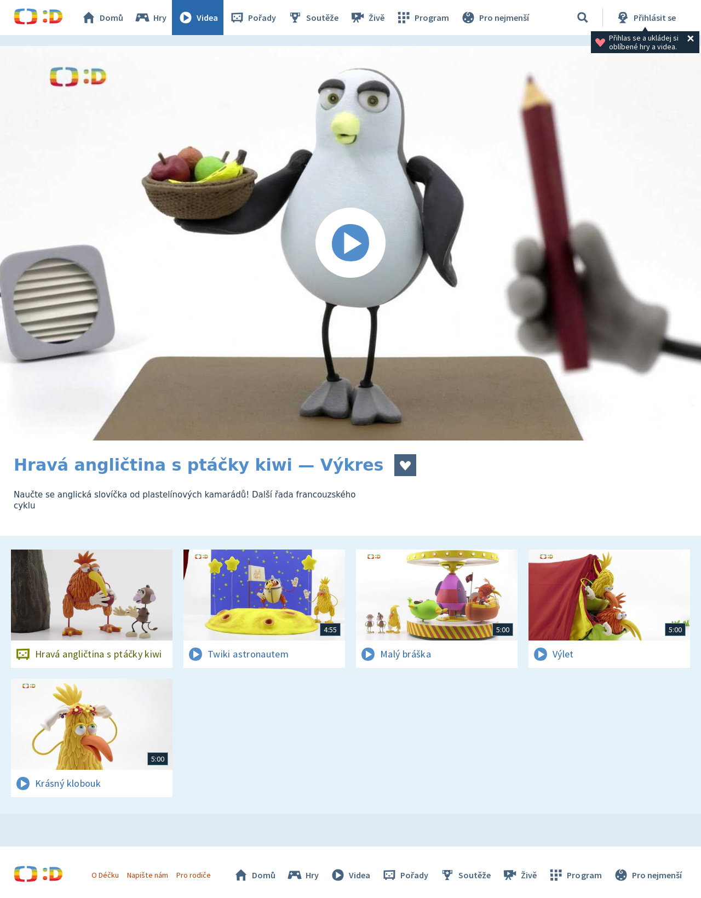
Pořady (252, 17)
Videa (197, 17)
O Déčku (105, 875)
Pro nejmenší (494, 17)
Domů (102, 17)
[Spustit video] (350, 243)
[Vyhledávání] (582, 17)
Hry (150, 17)
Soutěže (312, 17)
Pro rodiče (193, 875)
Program (422, 17)
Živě (366, 17)
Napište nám (147, 875)
